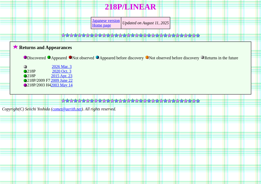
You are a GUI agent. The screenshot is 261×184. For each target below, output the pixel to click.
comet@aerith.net (67, 109)
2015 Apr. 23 (61, 76)
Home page (101, 25)
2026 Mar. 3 (62, 66)
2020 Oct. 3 (61, 71)
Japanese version (106, 20)
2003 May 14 (61, 85)
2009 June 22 (61, 80)
